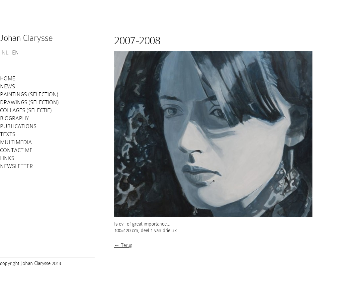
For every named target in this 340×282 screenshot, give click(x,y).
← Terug (123, 245)
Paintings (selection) (29, 94)
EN (15, 53)
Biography (14, 118)
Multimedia (16, 142)
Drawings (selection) (29, 102)
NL (5, 53)
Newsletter (16, 166)
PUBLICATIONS (18, 126)
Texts (7, 134)
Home (7, 78)
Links (7, 158)
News (7, 86)
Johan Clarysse (26, 38)
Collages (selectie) (26, 110)
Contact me (16, 150)
